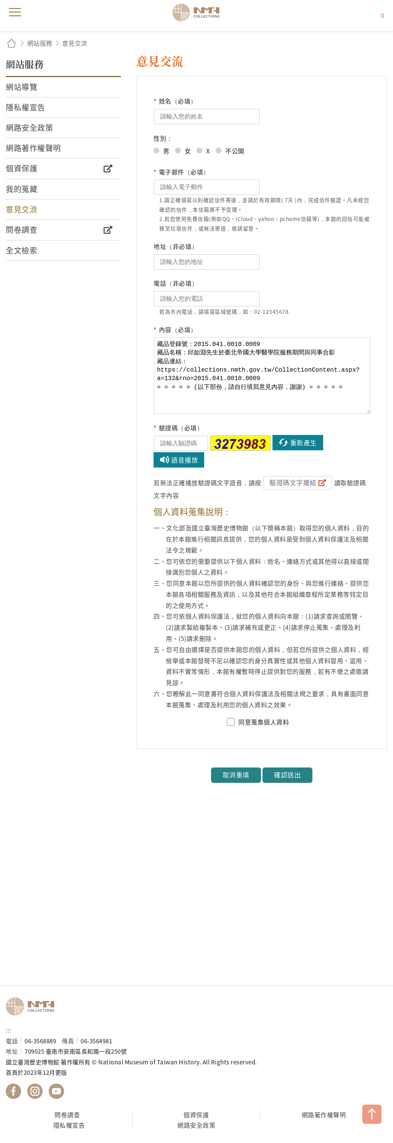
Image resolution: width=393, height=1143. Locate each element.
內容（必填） (175, 329)
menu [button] (15, 12)
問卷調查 (67, 1114)
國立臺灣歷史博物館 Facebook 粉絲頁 (13, 1091)
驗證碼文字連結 (293, 482)
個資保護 (196, 1114)
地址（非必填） (176, 246)
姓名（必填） (175, 101)
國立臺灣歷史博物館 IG (35, 1091)
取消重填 (236, 774)
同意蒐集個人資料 (263, 722)
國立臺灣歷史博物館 (32, 1006)
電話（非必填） (176, 283)
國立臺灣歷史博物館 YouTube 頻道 (56, 1091)
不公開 (234, 150)
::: (8, 1030)
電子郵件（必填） (182, 172)
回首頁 (11, 43)
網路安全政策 (196, 1125)
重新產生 (303, 442)
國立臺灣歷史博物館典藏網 (198, 12)
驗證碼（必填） (178, 427)
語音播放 (184, 459)
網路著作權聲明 (324, 1114)
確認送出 (287, 774)
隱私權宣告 (69, 1125)
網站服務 (40, 43)
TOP (371, 1114)
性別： (163, 138)
